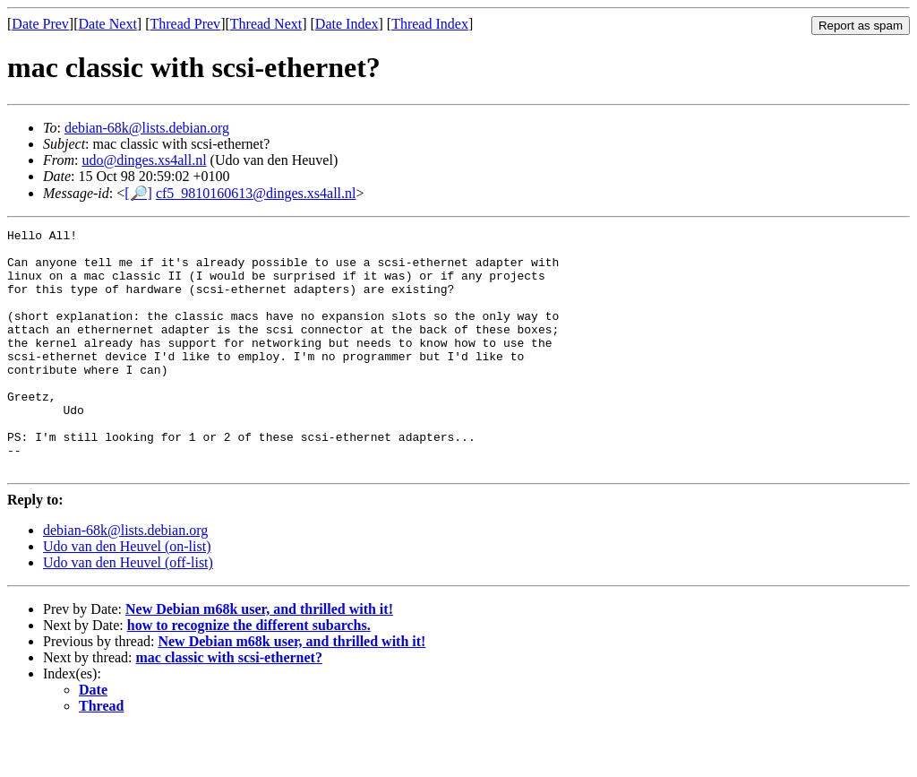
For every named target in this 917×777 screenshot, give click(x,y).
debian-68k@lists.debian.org (146, 127)
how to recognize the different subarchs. (249, 673)
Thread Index (429, 23)
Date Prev (40, 23)
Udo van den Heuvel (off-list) (128, 610)
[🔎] (138, 193)
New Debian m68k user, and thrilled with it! (259, 657)
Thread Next (266, 23)
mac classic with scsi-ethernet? (229, 705)
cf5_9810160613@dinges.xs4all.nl (256, 193)
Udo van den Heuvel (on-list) (127, 594)
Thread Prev (185, 23)
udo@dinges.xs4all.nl (143, 160)
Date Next (108, 23)
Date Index (347, 23)
